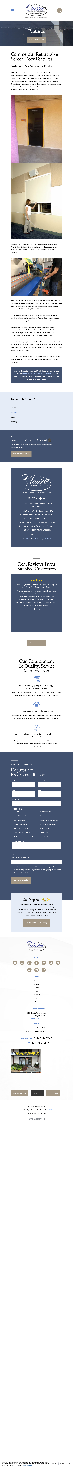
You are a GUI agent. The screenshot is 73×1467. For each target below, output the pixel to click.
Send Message (20, 880)
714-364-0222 (43, 1038)
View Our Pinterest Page (36, 923)
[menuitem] (28, 1113)
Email (36, 539)
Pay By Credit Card (19, 1093)
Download (47, 539)
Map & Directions (36, 1018)
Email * (40, 790)
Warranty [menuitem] (14, 422)
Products (36, 984)
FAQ (36, 998)
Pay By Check (53, 1093)
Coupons (36, 1001)
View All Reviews (36, 643)
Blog (36, 991)
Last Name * (41, 781)
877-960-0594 (41, 1042)
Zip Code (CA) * (16, 800)
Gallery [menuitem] (13, 408)
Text (26, 539)
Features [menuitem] (14, 412)
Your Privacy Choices (44, 1110)
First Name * (15, 781)
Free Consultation (36, 39)
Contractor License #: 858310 (36, 1106)
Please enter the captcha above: (20, 857)
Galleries (36, 988)
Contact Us (36, 995)
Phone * (14, 790)
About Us (36, 981)
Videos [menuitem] (13, 417)
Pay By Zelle (37, 1093)
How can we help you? (18, 841)
